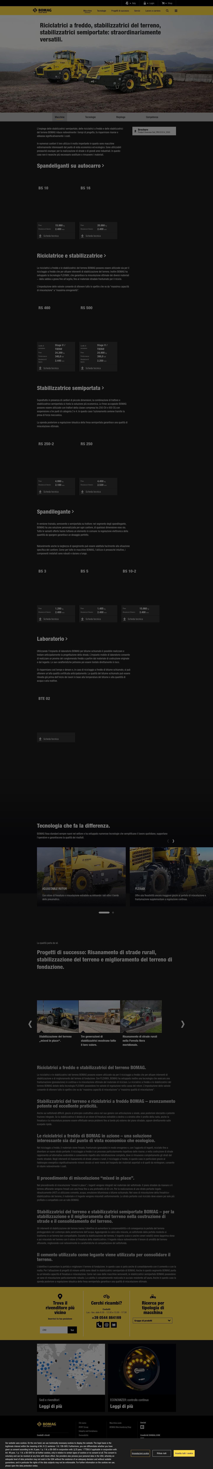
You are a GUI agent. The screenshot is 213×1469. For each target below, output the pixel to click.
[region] (106, 1453)
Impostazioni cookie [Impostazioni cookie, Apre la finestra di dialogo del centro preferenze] (140, 1453)
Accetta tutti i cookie (184, 1453)
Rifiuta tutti (161, 1453)
